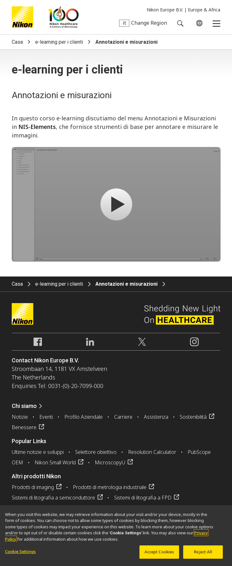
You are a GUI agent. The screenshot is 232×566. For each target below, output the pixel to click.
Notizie (20, 416)
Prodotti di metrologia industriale (109, 487)
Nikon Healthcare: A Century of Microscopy (63, 17)
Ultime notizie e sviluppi (38, 451)
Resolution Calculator (152, 451)
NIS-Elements (37, 126)
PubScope (199, 451)
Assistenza (156, 416)
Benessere (24, 427)
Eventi (46, 416)
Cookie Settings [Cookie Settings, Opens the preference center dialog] (20, 551)
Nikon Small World (55, 462)
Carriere (123, 416)
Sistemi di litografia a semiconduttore (53, 497)
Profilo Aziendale (83, 416)
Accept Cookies (159, 552)
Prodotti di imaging (33, 487)
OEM (17, 462)
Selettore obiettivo (96, 451)
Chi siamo (24, 406)
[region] (116, 535)
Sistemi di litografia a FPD (142, 497)
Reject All (203, 552)
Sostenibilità (193, 416)
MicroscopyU (110, 462)
